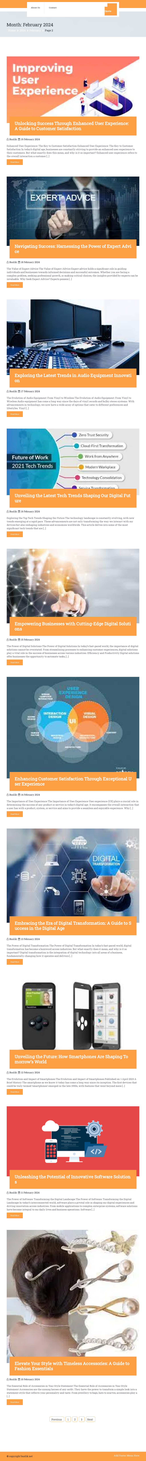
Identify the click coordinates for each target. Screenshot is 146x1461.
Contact (53, 7)
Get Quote (111, 9)
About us (35, 7)
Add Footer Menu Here (126, 1455)
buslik (12, 139)
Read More (14, 162)
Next (90, 1419)
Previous (56, 1419)
